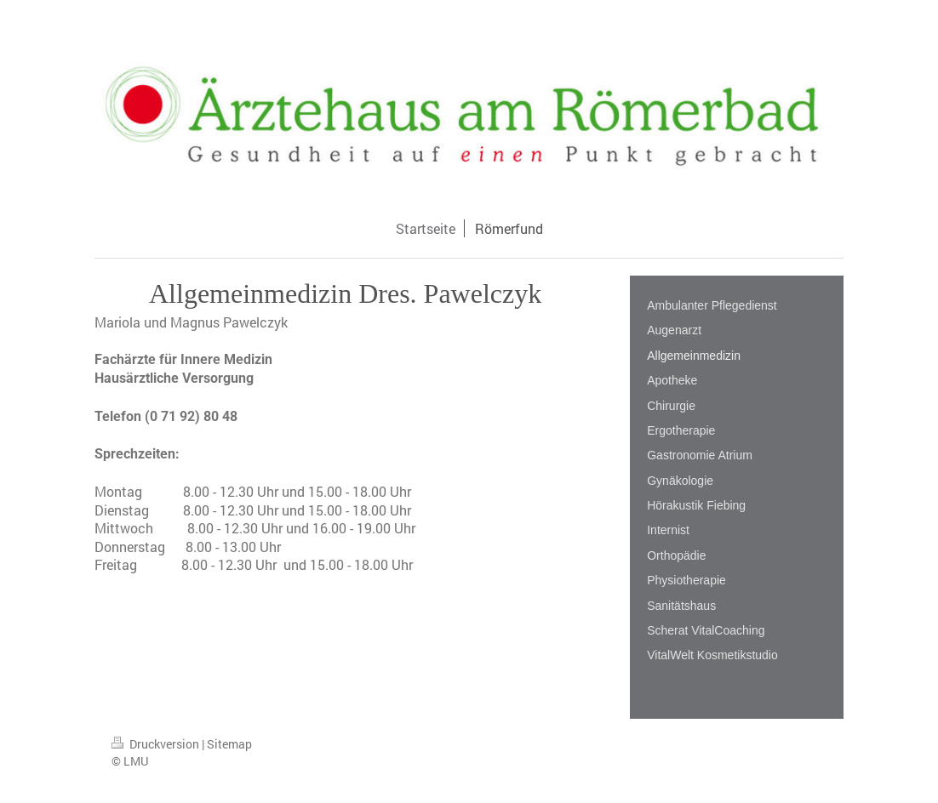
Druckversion (157, 744)
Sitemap (229, 744)
